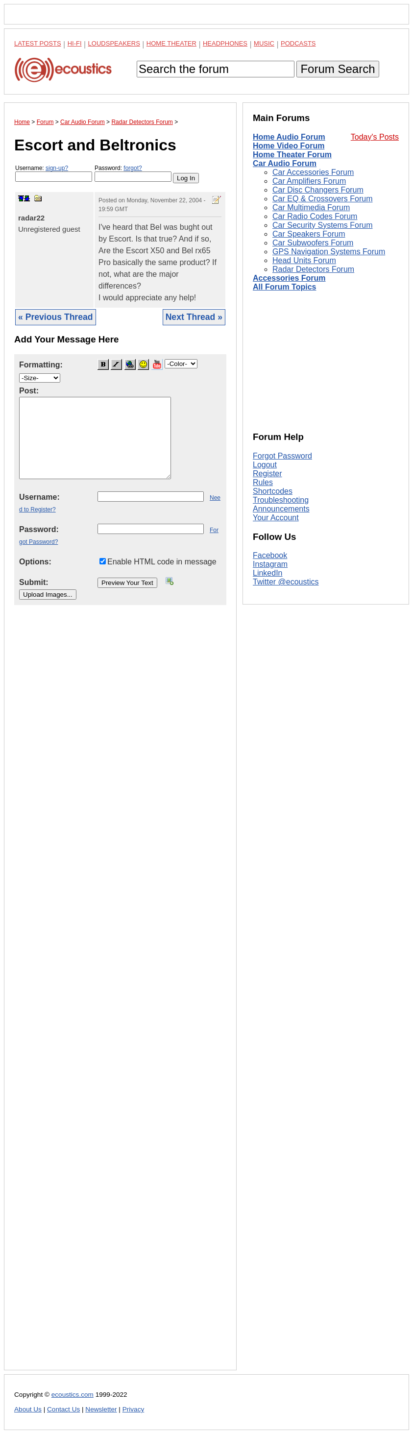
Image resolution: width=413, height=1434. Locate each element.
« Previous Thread (55, 317)
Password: (133, 173)
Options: (35, 562)
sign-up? (57, 168)
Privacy (133, 1409)
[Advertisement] (120, 995)
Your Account (276, 517)
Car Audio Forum (284, 163)
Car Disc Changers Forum (318, 190)
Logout (265, 465)
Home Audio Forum (289, 137)
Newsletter (101, 1409)
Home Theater (171, 43)
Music (264, 43)
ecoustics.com (72, 1394)
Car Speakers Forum (308, 234)
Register (267, 473)
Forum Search (337, 68)
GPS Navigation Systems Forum (328, 251)
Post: (29, 391)
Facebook (270, 555)
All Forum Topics (284, 287)
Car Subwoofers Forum (312, 243)
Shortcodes (272, 491)
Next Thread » (194, 317)
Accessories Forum (289, 278)
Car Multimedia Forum (311, 207)
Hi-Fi (75, 43)
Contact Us (63, 1409)
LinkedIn (268, 573)
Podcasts (298, 43)
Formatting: (41, 365)
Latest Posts (37, 43)
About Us (28, 1409)
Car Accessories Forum (313, 172)
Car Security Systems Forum (322, 225)
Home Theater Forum (292, 154)
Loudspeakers (114, 43)
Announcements (281, 509)
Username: (53, 173)
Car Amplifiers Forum (309, 181)
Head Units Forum (304, 260)
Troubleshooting (281, 500)
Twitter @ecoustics (286, 582)
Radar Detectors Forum (313, 269)
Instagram (270, 564)
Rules (263, 482)
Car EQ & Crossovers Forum (322, 198)
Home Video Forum (288, 146)
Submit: (34, 582)
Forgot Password (282, 456)
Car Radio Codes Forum (314, 216)
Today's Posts (375, 137)
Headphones (225, 43)
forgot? (132, 168)
